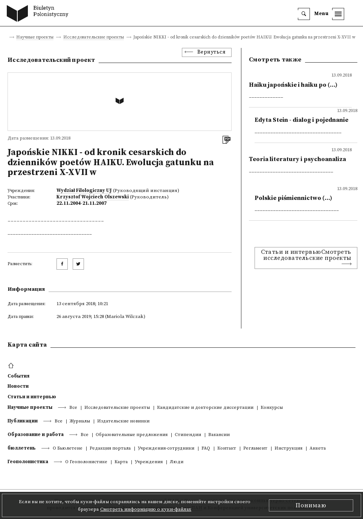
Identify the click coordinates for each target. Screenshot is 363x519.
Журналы (80, 421)
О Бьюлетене (67, 449)
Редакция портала (110, 449)
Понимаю (311, 505)
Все (73, 408)
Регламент (255, 449)
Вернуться (211, 52)
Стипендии (188, 435)
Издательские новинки (123, 421)
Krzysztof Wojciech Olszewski (92, 197)
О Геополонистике (86, 462)
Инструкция (288, 449)
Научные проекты (34, 37)
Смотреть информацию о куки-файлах (145, 509)
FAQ (205, 449)
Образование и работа (36, 434)
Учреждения (149, 462)
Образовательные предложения (132, 435)
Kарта (121, 462)
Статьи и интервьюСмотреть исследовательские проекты (306, 255)
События (18, 376)
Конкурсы (272, 408)
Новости (18, 386)
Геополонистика (28, 462)
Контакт (226, 449)
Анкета (318, 449)
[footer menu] (12, 366)
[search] (304, 14)
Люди (176, 462)
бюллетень (22, 448)
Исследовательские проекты (93, 37)
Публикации (23, 421)
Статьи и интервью (32, 397)
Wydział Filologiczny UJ (84, 190)
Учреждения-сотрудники (166, 449)
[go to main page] (39, 14)
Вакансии (219, 435)
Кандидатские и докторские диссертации (205, 408)
